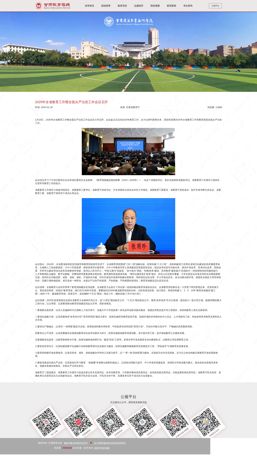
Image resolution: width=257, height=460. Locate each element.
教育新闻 (171, 5)
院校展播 (155, 5)
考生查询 (187, 5)
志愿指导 (138, 5)
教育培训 (122, 5)
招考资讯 (89, 5)
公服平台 (215, 6)
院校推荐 (105, 5)
